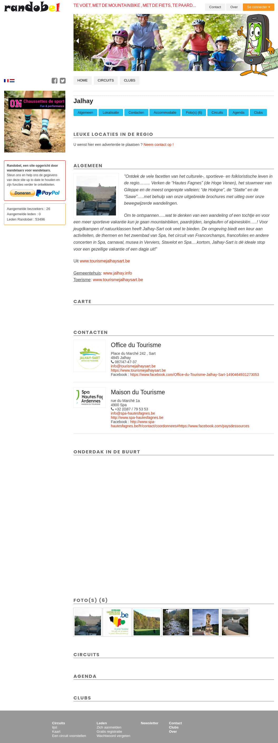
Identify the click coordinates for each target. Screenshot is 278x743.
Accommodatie (165, 112)
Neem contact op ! (159, 144)
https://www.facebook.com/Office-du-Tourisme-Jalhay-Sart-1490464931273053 (194, 374)
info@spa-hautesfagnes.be (133, 413)
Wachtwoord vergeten (113, 736)
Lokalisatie (111, 112)
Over (234, 7)
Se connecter (258, 7)
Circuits (106, 80)
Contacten (136, 112)
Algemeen (85, 112)
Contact (215, 7)
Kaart (56, 732)
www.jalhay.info (117, 273)
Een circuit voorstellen (69, 736)
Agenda (239, 112)
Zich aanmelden (109, 727)
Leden (102, 723)
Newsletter (149, 723)
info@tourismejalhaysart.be (133, 366)
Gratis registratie (109, 732)
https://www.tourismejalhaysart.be (138, 370)
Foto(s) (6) (194, 112)
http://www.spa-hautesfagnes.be (137, 417)
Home (82, 80)
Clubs (129, 80)
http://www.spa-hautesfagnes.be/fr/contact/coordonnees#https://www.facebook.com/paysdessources (180, 424)
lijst (54, 727)
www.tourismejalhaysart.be (105, 261)
